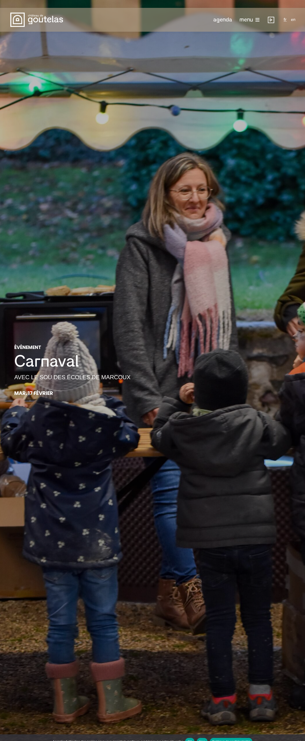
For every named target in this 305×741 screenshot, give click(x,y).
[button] (222, 11)
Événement (27, 347)
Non (202, 733)
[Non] (299, 733)
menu (246, 12)
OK (190, 733)
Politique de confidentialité (231, 733)
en (293, 12)
